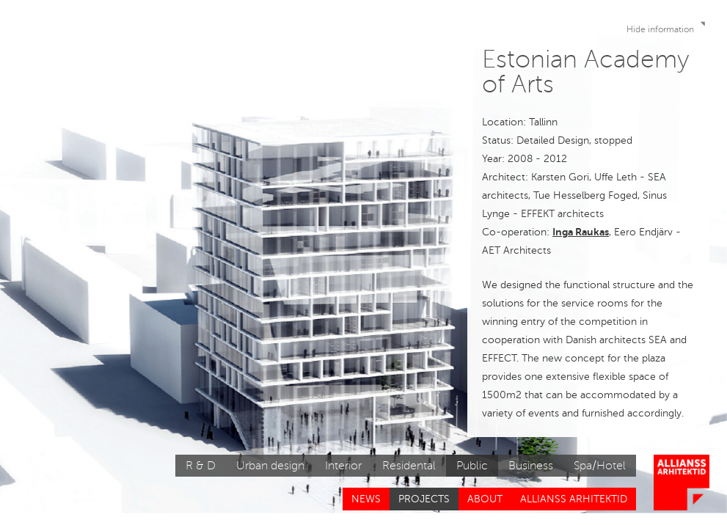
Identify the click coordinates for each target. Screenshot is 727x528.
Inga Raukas (580, 232)
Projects (424, 499)
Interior (343, 465)
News (366, 499)
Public (472, 465)
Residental (409, 465)
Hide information (667, 26)
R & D (201, 465)
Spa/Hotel (600, 465)
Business (530, 465)
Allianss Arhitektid (573, 499)
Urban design (270, 465)
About (485, 499)
